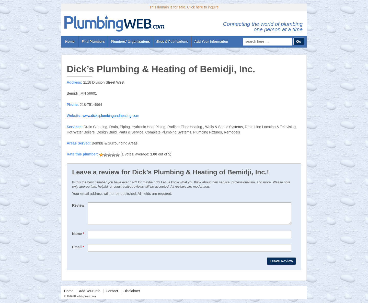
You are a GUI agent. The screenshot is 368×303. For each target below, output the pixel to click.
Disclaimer (131, 295)
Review (78, 205)
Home (69, 41)
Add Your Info (89, 295)
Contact (112, 295)
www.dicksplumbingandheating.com (111, 116)
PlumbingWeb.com (84, 300)
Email (78, 251)
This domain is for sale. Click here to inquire (184, 7)
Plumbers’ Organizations (130, 41)
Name (78, 237)
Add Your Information (211, 41)
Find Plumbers (93, 41)
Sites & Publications (172, 41)
